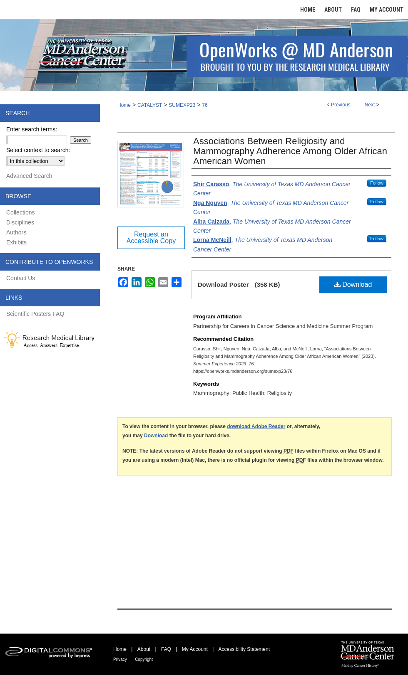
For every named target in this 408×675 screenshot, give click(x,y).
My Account (195, 649)
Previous (341, 105)
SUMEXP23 (182, 105)
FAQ (166, 649)
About (143, 649)
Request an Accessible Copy (151, 237)
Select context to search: (38, 150)
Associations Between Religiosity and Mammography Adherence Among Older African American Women (290, 151)
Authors (16, 232)
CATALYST (149, 105)
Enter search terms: (31, 129)
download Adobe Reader (256, 426)
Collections (20, 212)
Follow (376, 182)
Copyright (144, 659)
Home (124, 105)
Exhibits (16, 242)
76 (204, 105)
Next (370, 105)
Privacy (120, 659)
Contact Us (20, 278)
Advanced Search (29, 175)
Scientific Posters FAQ (35, 313)
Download (353, 284)
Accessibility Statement (244, 649)
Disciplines (20, 222)
